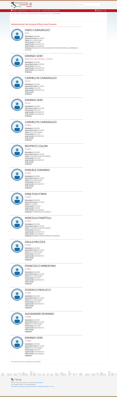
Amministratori (56, 13)
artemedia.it (39, 382)
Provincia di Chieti (32, 13)
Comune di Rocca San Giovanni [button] (51, 10)
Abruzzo (23, 13)
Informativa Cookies (43, 386)
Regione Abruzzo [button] (23, 10)
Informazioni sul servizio (18, 386)
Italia (17, 13)
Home (12, 13)
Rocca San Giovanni (44, 13)
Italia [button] (15, 10)
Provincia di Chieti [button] (35, 10)
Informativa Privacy (30, 386)
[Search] (88, 4)
